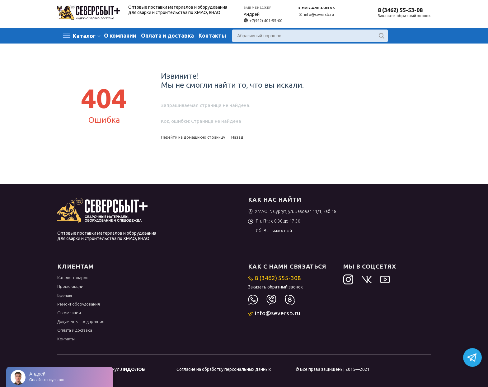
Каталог (84, 35)
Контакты (212, 35)
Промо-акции (70, 286)
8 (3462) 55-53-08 (400, 10)
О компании (120, 35)
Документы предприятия (80, 321)
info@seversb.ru (316, 14)
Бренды (64, 295)
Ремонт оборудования (78, 304)
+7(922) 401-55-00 (263, 20)
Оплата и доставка (167, 35)
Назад (237, 137)
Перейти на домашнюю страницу (193, 137)
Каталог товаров (72, 277)
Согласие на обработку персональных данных (223, 369)
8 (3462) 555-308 (274, 277)
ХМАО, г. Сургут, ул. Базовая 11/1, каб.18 (292, 211)
